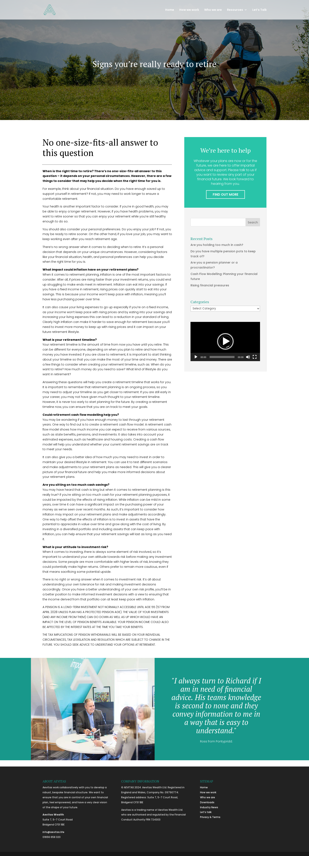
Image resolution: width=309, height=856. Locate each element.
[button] (225, 341)
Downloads (207, 802)
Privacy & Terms (210, 817)
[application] (225, 341)
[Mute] (248, 357)
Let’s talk (205, 812)
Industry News (209, 807)
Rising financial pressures (210, 285)
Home (169, 10)
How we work (189, 10)
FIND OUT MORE (225, 194)
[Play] (196, 357)
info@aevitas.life (53, 832)
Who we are (213, 10)
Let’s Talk (259, 10)
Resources (235, 10)
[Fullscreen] (255, 357)
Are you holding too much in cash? (217, 245)
